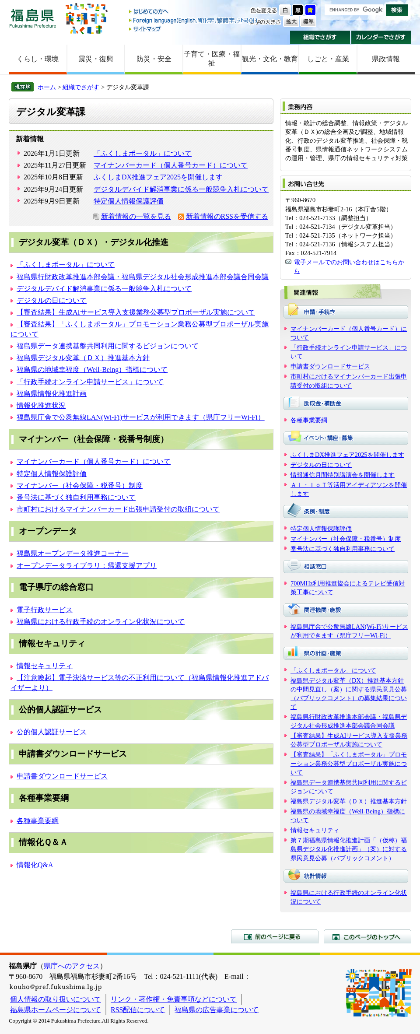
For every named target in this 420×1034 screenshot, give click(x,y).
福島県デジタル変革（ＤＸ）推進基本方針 (83, 357)
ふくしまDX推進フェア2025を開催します (158, 177)
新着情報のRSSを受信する (227, 216)
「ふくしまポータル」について (143, 153)
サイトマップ (193, 29)
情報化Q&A (35, 865)
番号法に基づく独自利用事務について (76, 497)
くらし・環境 (38, 59)
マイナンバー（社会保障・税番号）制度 (80, 485)
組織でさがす (320, 37)
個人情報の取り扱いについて (55, 999)
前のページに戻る (274, 936)
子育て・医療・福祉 (212, 58)
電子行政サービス (45, 609)
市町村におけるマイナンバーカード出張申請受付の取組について (118, 509)
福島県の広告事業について (217, 1009)
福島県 (33, 18)
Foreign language (193, 20)
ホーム (47, 87)
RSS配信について (138, 1009)
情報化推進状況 (41, 405)
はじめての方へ (193, 12)
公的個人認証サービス (52, 732)
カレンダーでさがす (381, 37)
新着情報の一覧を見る (136, 216)
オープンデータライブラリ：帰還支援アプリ (87, 565)
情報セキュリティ (45, 665)
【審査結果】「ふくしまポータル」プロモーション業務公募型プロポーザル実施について (348, 763)
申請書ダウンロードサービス (62, 776)
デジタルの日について (52, 300)
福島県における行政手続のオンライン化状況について (101, 621)
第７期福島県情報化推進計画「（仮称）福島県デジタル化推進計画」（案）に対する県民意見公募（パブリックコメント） (348, 849)
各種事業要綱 (38, 820)
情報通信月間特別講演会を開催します (342, 474)
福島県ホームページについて (55, 1009)
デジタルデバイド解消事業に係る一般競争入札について (181, 189)
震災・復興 (95, 59)
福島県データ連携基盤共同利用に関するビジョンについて (108, 346)
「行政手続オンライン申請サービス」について (90, 382)
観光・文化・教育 (270, 59)
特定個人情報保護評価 (129, 201)
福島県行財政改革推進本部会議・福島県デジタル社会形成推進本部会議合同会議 (143, 276)
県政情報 (386, 59)
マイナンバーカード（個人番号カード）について (171, 165)
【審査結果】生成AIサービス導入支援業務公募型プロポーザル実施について (136, 312)
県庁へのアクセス (72, 966)
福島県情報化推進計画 (52, 393)
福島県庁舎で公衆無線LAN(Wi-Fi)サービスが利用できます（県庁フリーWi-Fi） (141, 417)
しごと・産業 (328, 59)
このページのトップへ (367, 936)
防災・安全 (154, 59)
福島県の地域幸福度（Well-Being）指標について (92, 369)
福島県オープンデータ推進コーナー (73, 553)
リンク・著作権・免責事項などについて (174, 999)
